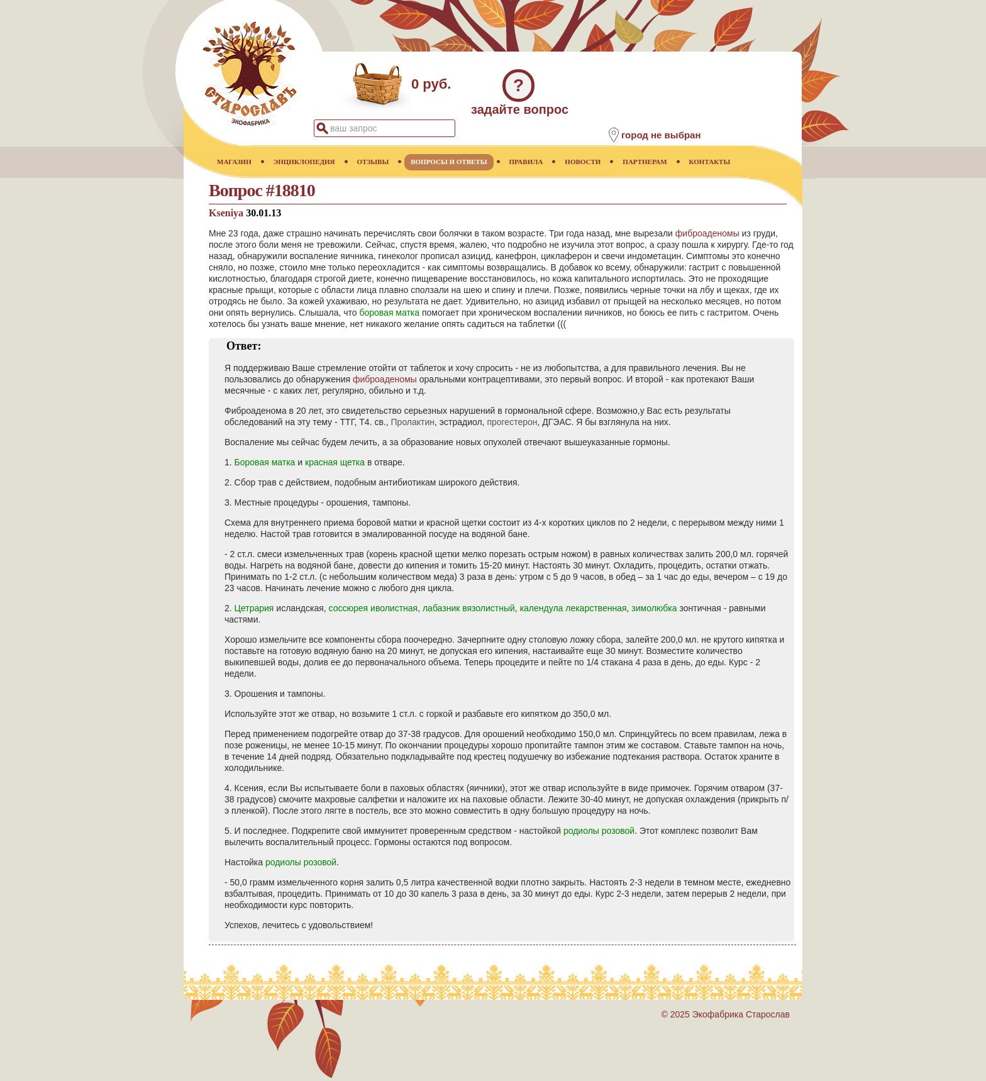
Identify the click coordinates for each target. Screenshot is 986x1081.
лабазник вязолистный (469, 608)
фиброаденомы (707, 233)
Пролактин (413, 422)
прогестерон (512, 422)
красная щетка (335, 462)
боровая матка (389, 313)
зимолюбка (654, 608)
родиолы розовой (598, 831)
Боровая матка (265, 462)
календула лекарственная (573, 608)
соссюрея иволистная (373, 608)
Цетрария (254, 608)
